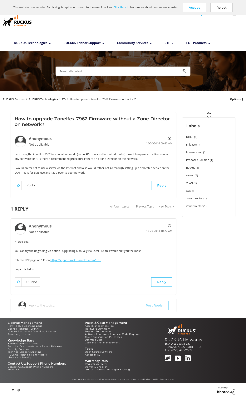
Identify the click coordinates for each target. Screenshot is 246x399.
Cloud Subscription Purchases (103, 337)
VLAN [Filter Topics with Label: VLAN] (189, 183)
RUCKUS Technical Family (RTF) (27, 354)
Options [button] (235, 99)
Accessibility (92, 354)
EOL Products (196, 43)
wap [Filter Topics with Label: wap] (188, 190)
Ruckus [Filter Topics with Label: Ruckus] (190, 167)
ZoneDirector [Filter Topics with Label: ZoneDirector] (194, 206)
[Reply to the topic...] (84, 305)
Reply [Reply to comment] (161, 282)
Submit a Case (93, 339)
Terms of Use (123, 379)
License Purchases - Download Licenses (32, 331)
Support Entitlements (98, 331)
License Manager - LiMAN (23, 328)
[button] (194, 7)
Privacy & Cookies (139, 379)
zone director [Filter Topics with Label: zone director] (194, 198)
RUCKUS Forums (14, 99)
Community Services (132, 43)
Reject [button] (221, 7)
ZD (64, 99)
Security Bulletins (18, 349)
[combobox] (123, 71)
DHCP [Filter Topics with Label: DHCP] (190, 137)
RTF (167, 43)
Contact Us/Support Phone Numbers (30, 366)
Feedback (14, 369)
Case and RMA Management (102, 342)
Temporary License (19, 334)
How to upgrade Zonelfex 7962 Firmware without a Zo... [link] (105, 99)
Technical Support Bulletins (24, 351)
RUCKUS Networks (183, 339)
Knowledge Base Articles (23, 343)
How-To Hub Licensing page (25, 325)
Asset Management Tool (99, 325)
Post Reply (154, 305)
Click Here (120, 7)
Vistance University (19, 357)
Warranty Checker (96, 366)
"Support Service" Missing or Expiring (107, 369)
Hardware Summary (97, 328)
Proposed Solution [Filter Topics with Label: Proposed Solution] (197, 160)
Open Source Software (98, 351)
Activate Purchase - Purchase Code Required (112, 334)
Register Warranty (96, 363)
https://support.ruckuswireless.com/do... (75, 260)
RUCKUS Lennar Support (82, 43)
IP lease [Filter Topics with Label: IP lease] (191, 144)
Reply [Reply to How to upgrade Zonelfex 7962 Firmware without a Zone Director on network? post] (161, 185)
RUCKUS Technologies (30, 43)
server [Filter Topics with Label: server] (190, 175)
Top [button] (17, 390)
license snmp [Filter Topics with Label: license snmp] (194, 152)
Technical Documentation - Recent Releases (35, 346)
